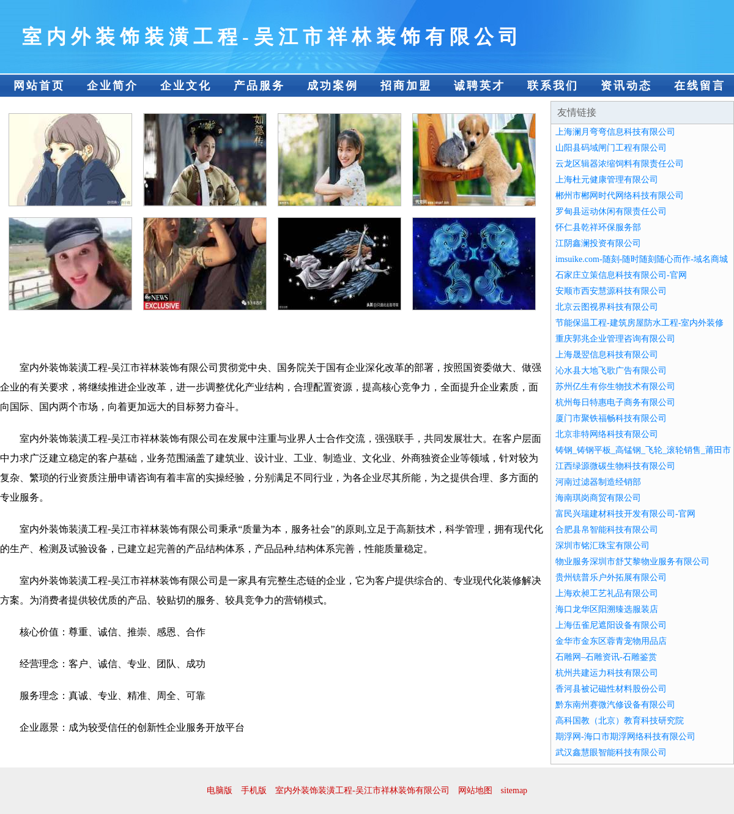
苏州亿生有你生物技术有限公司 (615, 386)
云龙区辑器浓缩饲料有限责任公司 (619, 163)
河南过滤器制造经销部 (598, 482)
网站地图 (475, 790)
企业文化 (186, 86)
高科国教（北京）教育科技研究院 (619, 720)
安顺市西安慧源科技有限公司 (611, 291)
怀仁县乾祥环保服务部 (598, 227)
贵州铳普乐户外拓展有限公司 (611, 577)
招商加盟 (406, 86)
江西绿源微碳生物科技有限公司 (615, 466)
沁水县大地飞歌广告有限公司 (611, 370)
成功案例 (332, 86)
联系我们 (553, 86)
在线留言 (699, 86)
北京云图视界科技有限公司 (606, 307)
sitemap (514, 790)
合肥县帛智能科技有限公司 (606, 529)
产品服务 (259, 86)
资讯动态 (626, 86)
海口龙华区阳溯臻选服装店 (606, 609)
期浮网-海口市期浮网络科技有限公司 (625, 736)
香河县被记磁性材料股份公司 (611, 688)
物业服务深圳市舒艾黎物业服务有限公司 (632, 561)
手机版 (254, 790)
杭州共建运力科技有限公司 (606, 673)
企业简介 (112, 86)
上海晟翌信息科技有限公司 (606, 354)
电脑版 (219, 790)
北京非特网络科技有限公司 (606, 434)
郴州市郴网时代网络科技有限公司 (619, 195)
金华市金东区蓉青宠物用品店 (611, 641)
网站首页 (39, 86)
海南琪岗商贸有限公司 (598, 497)
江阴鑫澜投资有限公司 (598, 243)
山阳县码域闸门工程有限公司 (611, 147)
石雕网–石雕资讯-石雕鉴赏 (606, 657)
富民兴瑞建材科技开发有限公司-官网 (625, 513)
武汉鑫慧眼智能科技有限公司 (611, 752)
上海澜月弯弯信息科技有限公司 (615, 131)
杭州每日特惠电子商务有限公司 (615, 402)
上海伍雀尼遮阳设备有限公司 (611, 625)
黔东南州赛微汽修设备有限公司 (615, 704)
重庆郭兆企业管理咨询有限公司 (615, 338)
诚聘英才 (479, 86)
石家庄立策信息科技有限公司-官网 (621, 275)
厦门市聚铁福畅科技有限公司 (611, 418)
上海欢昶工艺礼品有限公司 (606, 593)
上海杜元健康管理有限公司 (606, 179)
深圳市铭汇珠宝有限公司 (602, 545)
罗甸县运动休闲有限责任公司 (611, 211)
